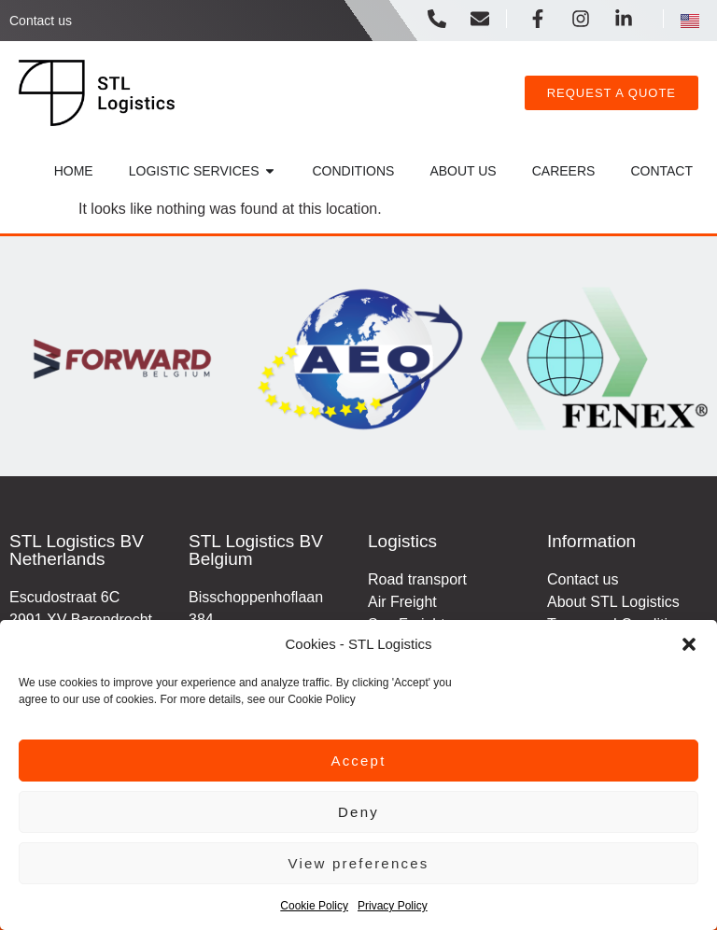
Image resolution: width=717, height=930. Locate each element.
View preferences (358, 863)
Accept (358, 760)
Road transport (417, 579)
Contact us (40, 20)
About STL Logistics (613, 602)
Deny (358, 812)
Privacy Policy (393, 905)
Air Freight (402, 602)
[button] (689, 644)
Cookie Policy (314, 905)
